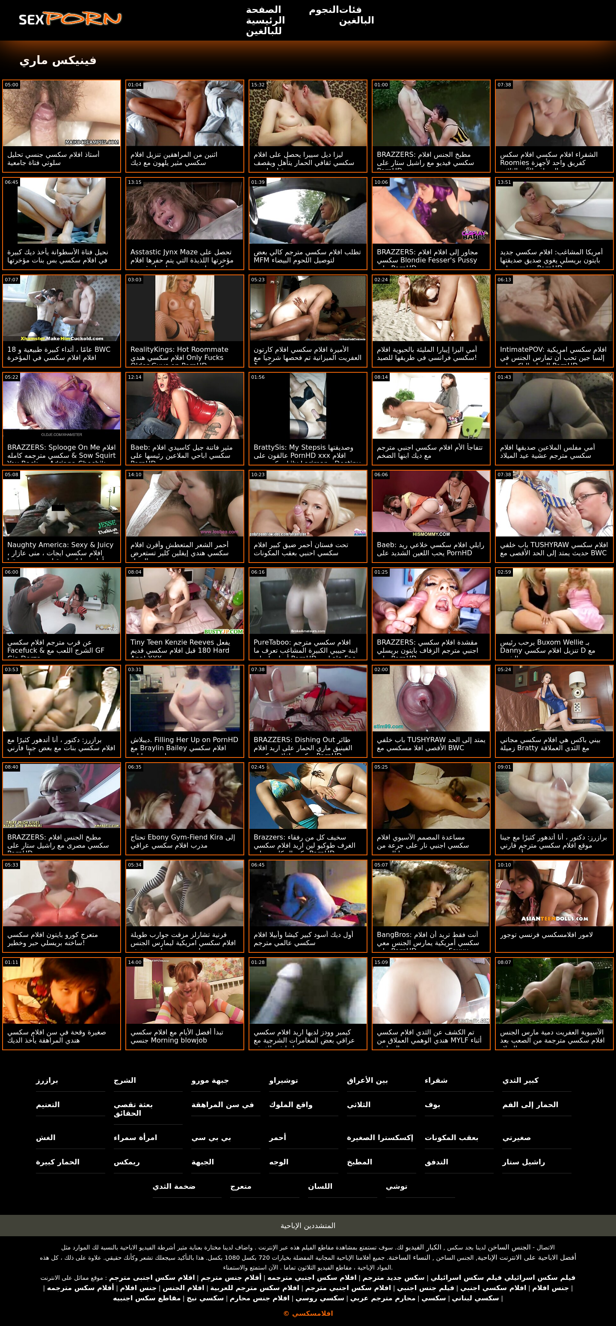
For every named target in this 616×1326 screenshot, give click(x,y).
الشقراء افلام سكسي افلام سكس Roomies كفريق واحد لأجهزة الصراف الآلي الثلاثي (549, 162)
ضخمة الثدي (174, 1186)
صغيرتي (516, 1137)
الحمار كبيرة (58, 1162)
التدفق (436, 1162)
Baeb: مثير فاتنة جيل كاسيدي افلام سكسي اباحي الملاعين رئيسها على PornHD (181, 455)
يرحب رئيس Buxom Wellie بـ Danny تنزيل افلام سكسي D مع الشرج (547, 650)
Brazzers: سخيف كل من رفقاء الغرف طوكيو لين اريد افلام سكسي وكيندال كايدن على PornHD (304, 845)
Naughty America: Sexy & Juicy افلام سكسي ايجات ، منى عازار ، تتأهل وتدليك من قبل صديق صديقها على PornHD (60, 557)
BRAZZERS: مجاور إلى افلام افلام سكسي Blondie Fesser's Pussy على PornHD (427, 260)
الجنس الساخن (509, 1247)
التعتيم (48, 1104)
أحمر (277, 1137)
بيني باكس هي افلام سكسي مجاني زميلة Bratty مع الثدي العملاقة (550, 744)
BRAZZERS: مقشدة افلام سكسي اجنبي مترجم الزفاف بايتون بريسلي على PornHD (427, 650)
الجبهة (202, 1162)
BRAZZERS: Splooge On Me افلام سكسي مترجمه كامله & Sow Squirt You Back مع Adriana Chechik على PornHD (61, 459)
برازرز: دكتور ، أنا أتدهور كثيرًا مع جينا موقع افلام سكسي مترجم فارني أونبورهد (553, 845)
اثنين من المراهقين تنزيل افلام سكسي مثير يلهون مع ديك (173, 158)
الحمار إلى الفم (530, 1104)
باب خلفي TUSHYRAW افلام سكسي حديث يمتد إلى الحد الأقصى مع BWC (554, 549)
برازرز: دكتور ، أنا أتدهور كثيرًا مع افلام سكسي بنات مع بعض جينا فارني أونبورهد (61, 748)
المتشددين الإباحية (308, 1225)
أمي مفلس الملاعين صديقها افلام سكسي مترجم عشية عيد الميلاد (547, 451)
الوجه (278, 1162)
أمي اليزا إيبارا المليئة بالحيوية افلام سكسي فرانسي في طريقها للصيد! (427, 353)
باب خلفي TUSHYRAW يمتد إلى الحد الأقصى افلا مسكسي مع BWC (431, 744)
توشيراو (283, 1080)
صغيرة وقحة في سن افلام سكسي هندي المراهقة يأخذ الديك (56, 1036)
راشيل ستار (523, 1162)
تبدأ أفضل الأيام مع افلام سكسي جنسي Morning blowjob (176, 1036)
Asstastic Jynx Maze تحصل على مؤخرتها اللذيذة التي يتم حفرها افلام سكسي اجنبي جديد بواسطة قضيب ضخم (182, 264)
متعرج (241, 1186)
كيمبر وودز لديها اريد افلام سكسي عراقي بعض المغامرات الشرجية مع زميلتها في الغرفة (304, 1040)
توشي (397, 1186)
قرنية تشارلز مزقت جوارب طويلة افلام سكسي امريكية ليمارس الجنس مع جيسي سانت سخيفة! (183, 943)
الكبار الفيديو (423, 1247)
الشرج (125, 1080)
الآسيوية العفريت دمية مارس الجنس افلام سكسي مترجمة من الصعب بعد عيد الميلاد (552, 1040)
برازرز (47, 1080)
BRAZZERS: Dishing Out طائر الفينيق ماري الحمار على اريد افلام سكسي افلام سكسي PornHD (303, 748)
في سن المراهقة (222, 1104)
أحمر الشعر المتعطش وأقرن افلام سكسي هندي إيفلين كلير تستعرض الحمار (179, 553)
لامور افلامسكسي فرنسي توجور (546, 935)
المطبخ (359, 1162)
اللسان (320, 1186)
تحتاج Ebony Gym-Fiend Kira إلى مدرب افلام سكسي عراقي (182, 841)
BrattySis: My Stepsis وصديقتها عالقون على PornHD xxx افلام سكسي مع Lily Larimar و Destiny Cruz (307, 459)
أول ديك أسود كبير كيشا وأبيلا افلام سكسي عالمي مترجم (303, 939)
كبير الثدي (520, 1080)
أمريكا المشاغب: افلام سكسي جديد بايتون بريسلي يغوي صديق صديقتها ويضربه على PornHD (551, 260)
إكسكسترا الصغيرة (380, 1137)
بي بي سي (211, 1137)
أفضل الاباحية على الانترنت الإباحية (526, 1257)
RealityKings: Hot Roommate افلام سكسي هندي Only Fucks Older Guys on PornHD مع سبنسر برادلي (184, 361)
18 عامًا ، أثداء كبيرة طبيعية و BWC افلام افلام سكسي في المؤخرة (58, 353)
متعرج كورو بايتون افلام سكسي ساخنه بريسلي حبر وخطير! (52, 939)
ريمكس (127, 1162)
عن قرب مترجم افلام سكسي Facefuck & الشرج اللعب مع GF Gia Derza (55, 650)
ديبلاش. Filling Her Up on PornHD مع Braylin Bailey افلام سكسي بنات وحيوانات (184, 748)
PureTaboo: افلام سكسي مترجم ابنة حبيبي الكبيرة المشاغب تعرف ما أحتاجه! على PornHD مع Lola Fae (306, 650)
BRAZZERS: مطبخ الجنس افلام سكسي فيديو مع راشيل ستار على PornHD (425, 162)
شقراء (436, 1080)
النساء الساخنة (409, 1257)
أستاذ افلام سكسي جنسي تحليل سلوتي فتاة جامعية (53, 158)
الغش (46, 1137)
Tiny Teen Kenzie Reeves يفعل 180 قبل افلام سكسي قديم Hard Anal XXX (180, 650)
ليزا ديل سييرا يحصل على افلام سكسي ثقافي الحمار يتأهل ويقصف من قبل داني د (304, 162)
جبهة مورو (210, 1080)
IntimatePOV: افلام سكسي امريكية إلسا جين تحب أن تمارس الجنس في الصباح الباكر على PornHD (553, 357)
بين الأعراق (367, 1080)
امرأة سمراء (135, 1137)
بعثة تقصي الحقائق (133, 1108)
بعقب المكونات (452, 1137)
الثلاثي (359, 1104)
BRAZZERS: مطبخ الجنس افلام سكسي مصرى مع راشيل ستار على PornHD (58, 845)
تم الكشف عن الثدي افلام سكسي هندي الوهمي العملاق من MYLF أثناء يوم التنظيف (429, 1040)
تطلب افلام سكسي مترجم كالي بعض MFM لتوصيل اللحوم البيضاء (307, 256)
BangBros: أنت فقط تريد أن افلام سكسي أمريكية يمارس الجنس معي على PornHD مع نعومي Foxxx (428, 943)
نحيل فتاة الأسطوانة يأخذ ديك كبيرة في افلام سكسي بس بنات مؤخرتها (57, 256)
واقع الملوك (291, 1104)
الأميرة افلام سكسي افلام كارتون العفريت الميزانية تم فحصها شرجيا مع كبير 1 (307, 357)
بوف (433, 1104)
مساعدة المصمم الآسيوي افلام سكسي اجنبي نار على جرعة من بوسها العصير (423, 845)
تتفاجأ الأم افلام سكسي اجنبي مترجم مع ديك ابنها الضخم (430, 451)
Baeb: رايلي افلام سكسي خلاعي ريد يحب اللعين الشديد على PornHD (430, 549)
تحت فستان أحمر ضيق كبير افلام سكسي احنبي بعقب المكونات (301, 549)
